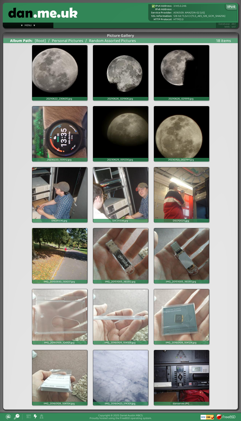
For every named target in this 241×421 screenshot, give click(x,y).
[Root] (40, 40)
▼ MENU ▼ (28, 26)
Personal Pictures (67, 40)
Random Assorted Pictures (112, 40)
